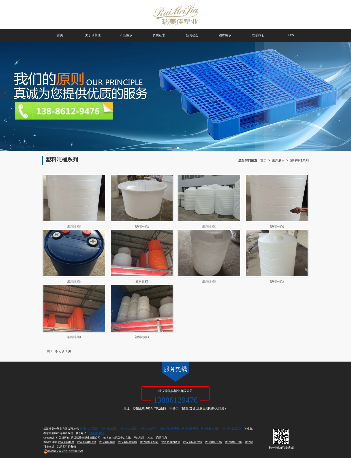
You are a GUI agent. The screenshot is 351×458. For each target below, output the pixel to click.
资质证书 (159, 35)
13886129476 (96, 433)
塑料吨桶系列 (299, 160)
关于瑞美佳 (93, 35)
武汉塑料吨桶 (107, 442)
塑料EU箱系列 (128, 428)
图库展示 (225, 35)
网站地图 (139, 437)
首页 (60, 35)
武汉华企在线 (123, 437)
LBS (291, 35)
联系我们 (258, 35)
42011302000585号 (63, 451)
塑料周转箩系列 (169, 428)
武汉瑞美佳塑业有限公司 (85, 437)
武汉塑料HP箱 (233, 442)
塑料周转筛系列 (232, 428)
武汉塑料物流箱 (86, 442)
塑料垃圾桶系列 (89, 428)
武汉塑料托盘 (66, 442)
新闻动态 (192, 35)
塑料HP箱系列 (148, 428)
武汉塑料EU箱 (213, 442)
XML (150, 437)
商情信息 (161, 437)
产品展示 (126, 35)
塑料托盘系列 (109, 428)
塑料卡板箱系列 (210, 428)
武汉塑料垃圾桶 (127, 442)
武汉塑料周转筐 (170, 442)
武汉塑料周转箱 (149, 442)
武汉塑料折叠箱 (66, 446)
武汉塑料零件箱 (192, 442)
